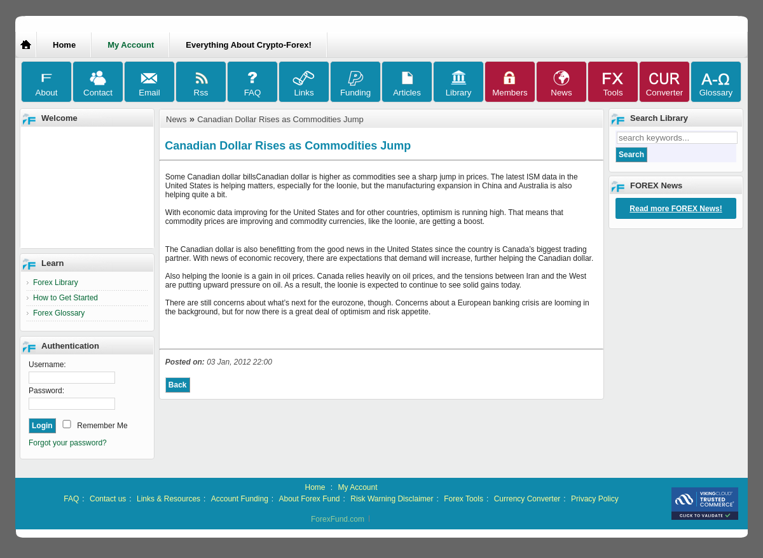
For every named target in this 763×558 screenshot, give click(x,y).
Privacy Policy (595, 498)
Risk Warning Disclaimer (391, 498)
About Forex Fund (309, 498)
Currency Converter (527, 498)
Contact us (108, 498)
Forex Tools (463, 498)
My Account (358, 487)
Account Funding (239, 498)
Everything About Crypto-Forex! (248, 45)
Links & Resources (168, 498)
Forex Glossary (59, 313)
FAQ (71, 498)
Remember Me (102, 425)
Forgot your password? (68, 442)
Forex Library (55, 282)
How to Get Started (65, 297)
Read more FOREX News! (675, 208)
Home (64, 45)
